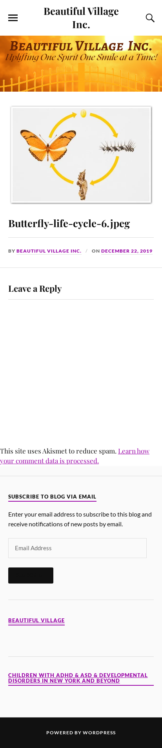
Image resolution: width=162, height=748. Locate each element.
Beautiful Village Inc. (81, 17)
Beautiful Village (36, 620)
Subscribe (30, 575)
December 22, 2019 (127, 251)
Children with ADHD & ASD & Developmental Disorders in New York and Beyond (78, 678)
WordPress (99, 732)
